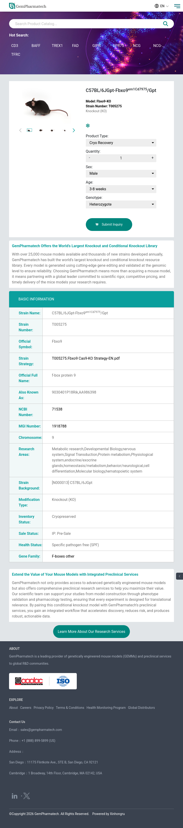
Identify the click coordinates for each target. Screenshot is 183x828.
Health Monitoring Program (106, 708)
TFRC (15, 54)
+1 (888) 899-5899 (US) (38, 741)
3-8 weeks (98, 189)
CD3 (14, 45)
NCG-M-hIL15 (159, 45)
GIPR (96, 45)
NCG (137, 45)
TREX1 (57, 45)
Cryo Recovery (101, 143)
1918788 (59, 426)
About (13, 708)
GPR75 (118, 45)
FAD (75, 45)
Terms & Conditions (70, 708)
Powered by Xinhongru (108, 814)
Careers (25, 708)
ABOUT (14, 649)
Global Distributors (141, 708)
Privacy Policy (44, 708)
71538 (57, 409)
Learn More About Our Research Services (91, 631)
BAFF (36, 45)
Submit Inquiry (108, 224)
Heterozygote (101, 204)
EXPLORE (16, 700)
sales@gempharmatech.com (41, 730)
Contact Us (17, 722)
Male (94, 173)
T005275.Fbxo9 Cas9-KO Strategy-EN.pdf (86, 358)
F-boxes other (63, 556)
